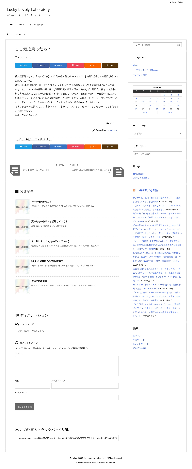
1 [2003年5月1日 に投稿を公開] (164, 95)
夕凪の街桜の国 (39, 281)
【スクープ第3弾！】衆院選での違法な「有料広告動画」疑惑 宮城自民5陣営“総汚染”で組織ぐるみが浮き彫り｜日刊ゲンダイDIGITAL (157, 245)
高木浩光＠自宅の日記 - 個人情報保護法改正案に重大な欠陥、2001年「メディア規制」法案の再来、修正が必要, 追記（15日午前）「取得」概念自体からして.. (157, 257)
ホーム (11, 34)
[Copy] (110, 65)
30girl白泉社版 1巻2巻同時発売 (47, 261)
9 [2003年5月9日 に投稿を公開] (171, 98)
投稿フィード (139, 340)
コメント (19, 353)
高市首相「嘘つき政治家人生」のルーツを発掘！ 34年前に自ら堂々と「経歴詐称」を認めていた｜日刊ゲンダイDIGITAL (157, 217)
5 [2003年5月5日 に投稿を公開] (143, 98)
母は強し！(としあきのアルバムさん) (50, 241)
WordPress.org (139, 348)
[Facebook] (40, 65)
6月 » (170, 112)
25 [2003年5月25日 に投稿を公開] (136, 109)
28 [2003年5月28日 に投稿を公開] (157, 109)
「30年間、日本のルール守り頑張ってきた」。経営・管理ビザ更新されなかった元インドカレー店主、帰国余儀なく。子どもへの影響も (157, 296)
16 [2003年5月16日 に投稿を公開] (171, 102)
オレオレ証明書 (140, 75)
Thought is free (110, 462)
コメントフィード (141, 344)
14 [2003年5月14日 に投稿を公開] (157, 102)
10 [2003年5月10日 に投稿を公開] (178, 98)
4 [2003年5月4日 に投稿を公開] (136, 98)
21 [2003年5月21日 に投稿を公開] (157, 105)
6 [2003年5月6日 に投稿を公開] (150, 98)
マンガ (22, 34)
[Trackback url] (67, 438)
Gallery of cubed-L (141, 178)
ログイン (137, 336)
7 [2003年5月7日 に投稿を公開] (157, 98)
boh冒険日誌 (138, 174)
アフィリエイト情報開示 (147, 70)
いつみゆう (111, 130)
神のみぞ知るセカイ (41, 201)
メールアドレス (58, 381)
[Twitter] (23, 65)
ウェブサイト (21, 392)
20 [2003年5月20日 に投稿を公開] (150, 105)
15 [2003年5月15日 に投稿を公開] (164, 102)
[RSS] (92, 65)
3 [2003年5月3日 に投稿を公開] (178, 95)
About (135, 65)
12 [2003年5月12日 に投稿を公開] (143, 102)
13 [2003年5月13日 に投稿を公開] (150, 102)
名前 (17, 381)
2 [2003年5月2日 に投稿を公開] (171, 95)
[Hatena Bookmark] (58, 65)
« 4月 (145, 112)
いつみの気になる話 (146, 190)
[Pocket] (75, 65)
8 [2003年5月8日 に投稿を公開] (164, 98)
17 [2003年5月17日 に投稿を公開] (178, 102)
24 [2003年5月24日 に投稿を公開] (178, 105)
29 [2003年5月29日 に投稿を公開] (164, 109)
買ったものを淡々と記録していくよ (49, 221)
